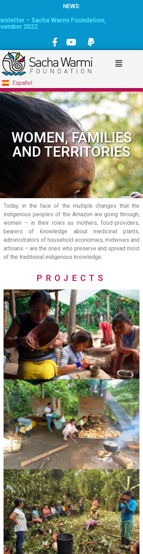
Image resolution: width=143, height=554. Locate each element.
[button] (119, 63)
